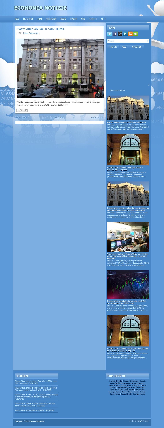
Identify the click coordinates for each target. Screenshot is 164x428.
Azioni (40, 19)
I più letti (113, 47)
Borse (25, 33)
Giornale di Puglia (115, 381)
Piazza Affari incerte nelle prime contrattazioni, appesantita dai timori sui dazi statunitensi (128, 209)
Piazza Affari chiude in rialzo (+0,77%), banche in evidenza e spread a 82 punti (127, 350)
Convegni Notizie (115, 392)
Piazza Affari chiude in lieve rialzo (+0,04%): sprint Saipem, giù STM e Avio (126, 302)
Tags (124, 47)
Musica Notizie (125, 385)
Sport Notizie (139, 383)
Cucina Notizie (126, 394)
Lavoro (63, 19)
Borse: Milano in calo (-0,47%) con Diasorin (126, 122)
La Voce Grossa (138, 387)
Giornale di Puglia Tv (124, 387)
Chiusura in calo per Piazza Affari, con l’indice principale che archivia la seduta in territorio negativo (127, 256)
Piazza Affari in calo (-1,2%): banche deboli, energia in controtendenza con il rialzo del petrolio (36, 396)
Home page (59, 117)
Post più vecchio (97, 117)
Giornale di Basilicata (130, 381)
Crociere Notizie (139, 392)
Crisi (83, 19)
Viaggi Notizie (129, 390)
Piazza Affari (28, 19)
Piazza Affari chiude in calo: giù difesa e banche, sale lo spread (125, 169)
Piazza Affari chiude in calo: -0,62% (41, 29)
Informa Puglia (127, 392)
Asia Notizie (136, 385)
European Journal (127, 383)
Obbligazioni (51, 19)
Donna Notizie (114, 385)
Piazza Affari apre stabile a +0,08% (29, 410)
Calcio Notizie (115, 394)
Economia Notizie (117, 90)
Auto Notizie (139, 390)
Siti (104, 18)
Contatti (93, 19)
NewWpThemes (142, 421)
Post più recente (21, 117)
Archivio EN (136, 47)
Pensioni (73, 19)
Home (17, 19)
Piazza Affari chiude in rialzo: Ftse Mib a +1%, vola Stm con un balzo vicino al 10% (36, 389)
